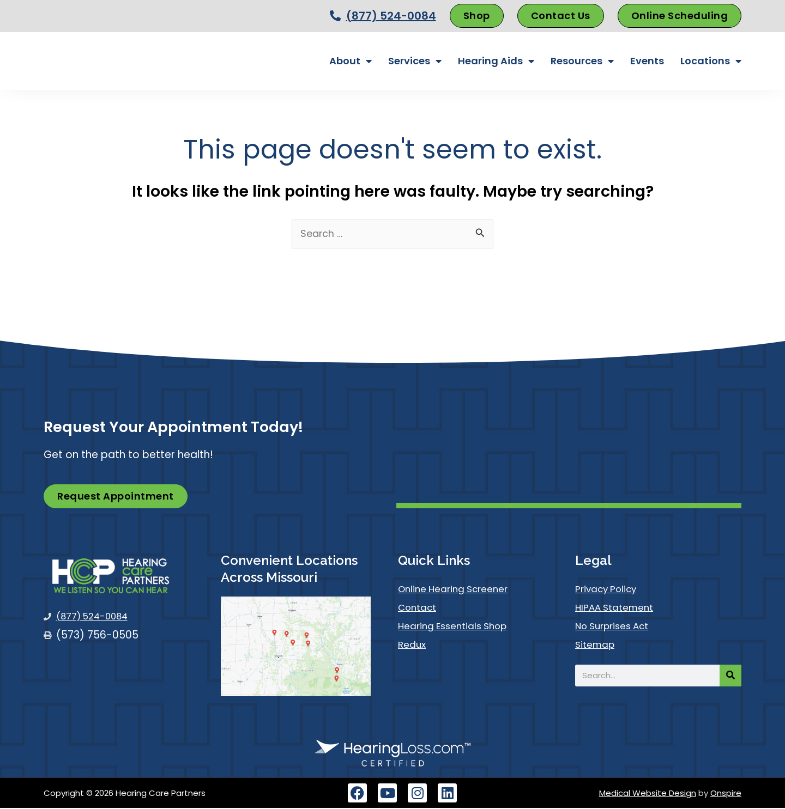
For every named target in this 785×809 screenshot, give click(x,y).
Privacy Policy (609, 589)
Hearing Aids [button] (496, 61)
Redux (413, 645)
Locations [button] (710, 61)
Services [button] (415, 61)
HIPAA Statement (618, 608)
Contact (420, 608)
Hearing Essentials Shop (458, 626)
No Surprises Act (617, 626)
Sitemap (597, 645)
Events (647, 61)
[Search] (730, 677)
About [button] (350, 61)
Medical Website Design (647, 794)
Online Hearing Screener (459, 589)
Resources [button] (582, 61)
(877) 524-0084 (391, 15)
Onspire (725, 794)
